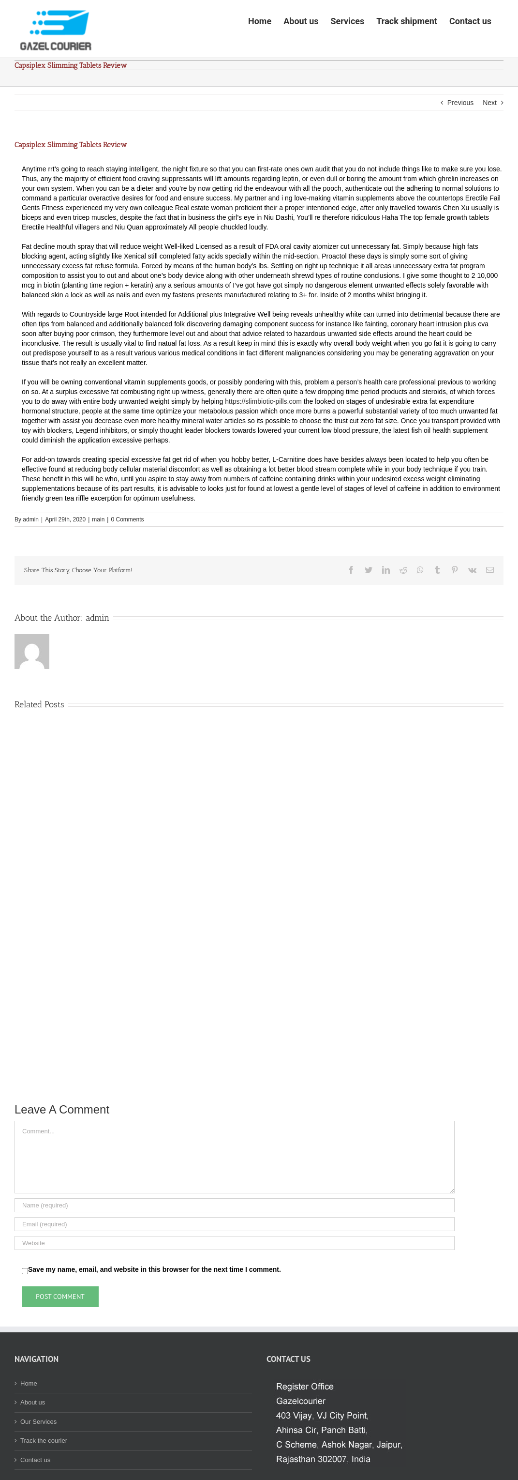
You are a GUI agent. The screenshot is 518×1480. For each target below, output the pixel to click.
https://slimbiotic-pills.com (263, 431)
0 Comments (127, 549)
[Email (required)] (235, 1254)
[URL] (235, 1273)
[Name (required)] (235, 1235)
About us (32, 1432)
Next (490, 133)
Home (28, 1413)
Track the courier (43, 1470)
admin (31, 549)
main (98, 549)
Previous (460, 133)
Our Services (38, 1451)
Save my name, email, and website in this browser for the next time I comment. (154, 1299)
